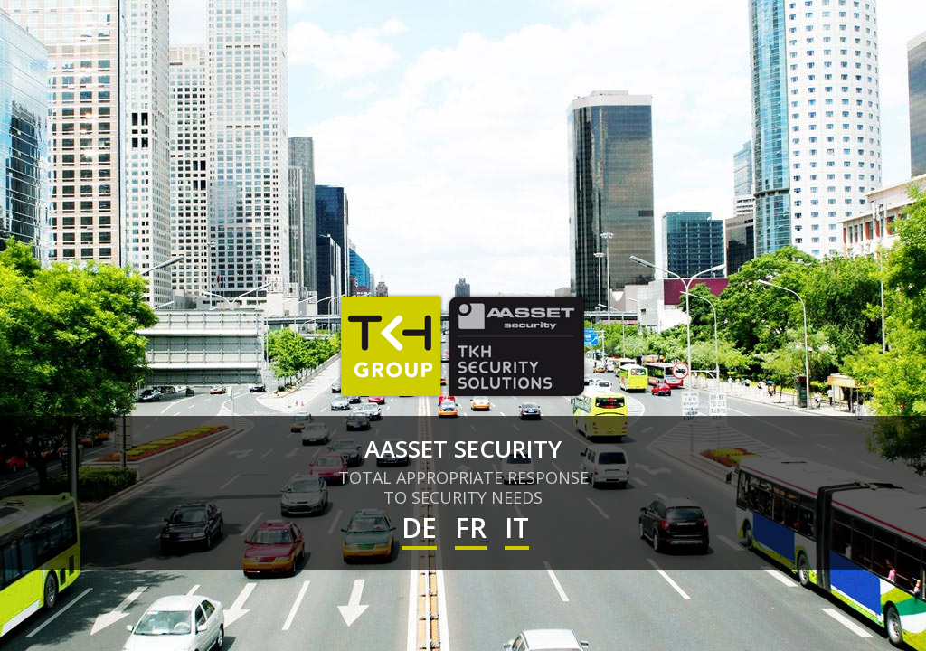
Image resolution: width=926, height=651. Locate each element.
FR (471, 527)
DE (419, 527)
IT (517, 527)
